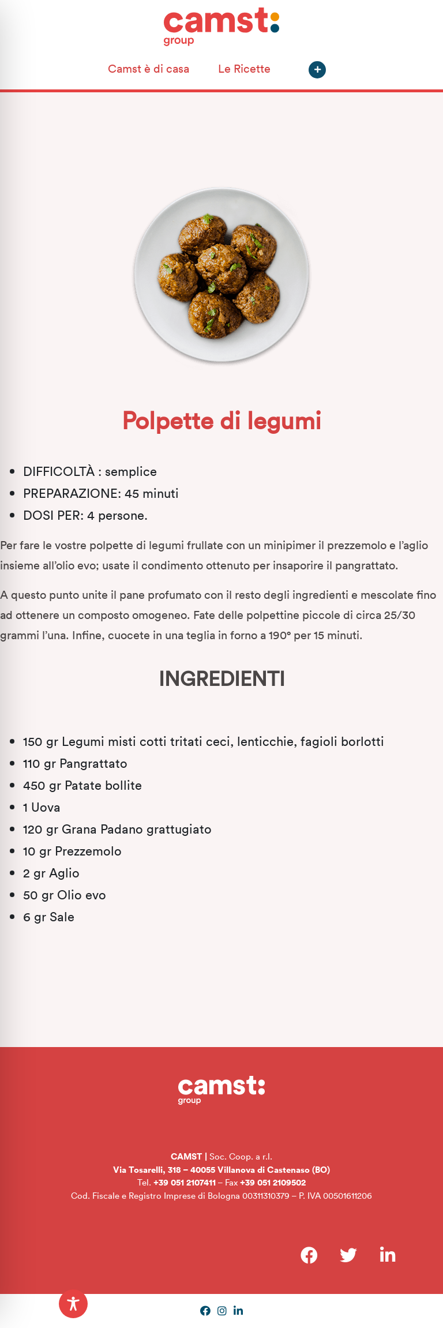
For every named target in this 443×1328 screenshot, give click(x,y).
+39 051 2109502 (273, 1182)
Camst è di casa (148, 68)
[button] (317, 69)
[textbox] (221, 828)
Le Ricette (244, 68)
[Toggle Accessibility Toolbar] (73, 1303)
